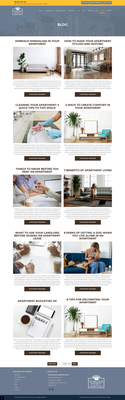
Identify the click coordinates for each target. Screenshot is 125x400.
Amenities (71, 10)
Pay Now (85, 2)
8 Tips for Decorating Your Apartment (88, 301)
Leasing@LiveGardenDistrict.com (57, 382)
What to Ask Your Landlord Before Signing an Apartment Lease (37, 236)
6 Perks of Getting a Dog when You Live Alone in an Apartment (88, 236)
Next (75, 364)
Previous (52, 364)
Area (83, 10)
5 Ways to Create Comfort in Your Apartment (87, 106)
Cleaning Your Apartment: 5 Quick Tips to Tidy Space (37, 106)
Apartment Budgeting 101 (37, 301)
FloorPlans (48, 10)
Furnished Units (60, 10)
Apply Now (107, 2)
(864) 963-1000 (20, 2)
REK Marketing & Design (103, 397)
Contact (109, 10)
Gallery (90, 10)
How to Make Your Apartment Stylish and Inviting (87, 42)
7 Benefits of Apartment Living (88, 170)
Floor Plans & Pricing (20, 377)
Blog (102, 10)
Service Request (95, 2)
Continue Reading (37, 94)
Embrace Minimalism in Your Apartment (37, 42)
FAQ (97, 10)
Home (40, 10)
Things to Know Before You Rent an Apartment (37, 170)
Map (78, 10)
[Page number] (60, 364)
